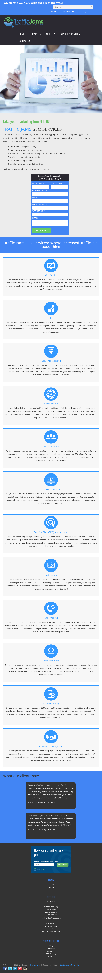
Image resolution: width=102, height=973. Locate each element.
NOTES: (50, 221)
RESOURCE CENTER (70, 34)
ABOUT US (50, 34)
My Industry (51, 951)
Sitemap (51, 957)
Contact (51, 888)
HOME (21, 34)
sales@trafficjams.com (89, 12)
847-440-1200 (69, 12)
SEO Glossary (51, 954)
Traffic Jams (35, 965)
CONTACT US (24, 40)
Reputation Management (51, 932)
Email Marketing (51, 926)
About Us (51, 885)
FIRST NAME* (40, 185)
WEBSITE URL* (50, 213)
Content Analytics (51, 915)
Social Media (51, 909)
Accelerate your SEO (17, 3)
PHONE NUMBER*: (50, 206)
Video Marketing (51, 929)
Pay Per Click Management (51, 918)
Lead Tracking (51, 921)
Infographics (51, 949)
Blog (51, 946)
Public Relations (51, 912)
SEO (51, 904)
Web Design (51, 901)
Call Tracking (51, 923)
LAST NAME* (59, 185)
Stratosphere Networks (69, 965)
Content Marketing (51, 907)
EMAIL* (50, 199)
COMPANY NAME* (50, 192)
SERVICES (35, 34)
